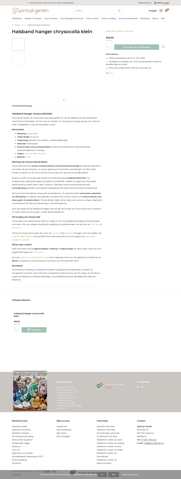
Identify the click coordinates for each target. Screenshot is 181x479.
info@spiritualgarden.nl (154, 443)
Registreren (62, 426)
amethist (69, 233)
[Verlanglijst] (161, 10)
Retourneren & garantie (22, 440)
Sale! (163, 18)
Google (166, 3)
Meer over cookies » (130, 474)
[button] (64, 100)
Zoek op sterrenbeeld (128, 18)
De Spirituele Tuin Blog (107, 436)
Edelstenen (17, 18)
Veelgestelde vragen (21, 443)
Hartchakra (41, 153)
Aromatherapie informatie (108, 433)
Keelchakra (29, 153)
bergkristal (28, 236)
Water (28, 157)
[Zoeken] (98, 11)
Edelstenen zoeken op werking (110, 443)
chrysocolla (38, 252)
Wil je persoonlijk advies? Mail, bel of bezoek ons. (128, 68)
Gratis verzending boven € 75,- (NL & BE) (125, 58)
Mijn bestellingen (64, 430)
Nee (113, 474)
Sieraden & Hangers (33, 18)
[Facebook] (138, 387)
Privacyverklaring (19, 460)
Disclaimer (16, 463)
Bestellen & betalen (20, 433)
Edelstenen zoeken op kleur (109, 446)
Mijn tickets (62, 433)
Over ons (16, 450)
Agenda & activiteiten (21, 430)
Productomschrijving (22, 106)
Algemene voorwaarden (22, 453)
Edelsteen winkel (19, 426)
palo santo (16, 228)
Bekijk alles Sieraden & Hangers (119, 31)
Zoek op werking (108, 18)
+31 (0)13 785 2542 (148, 440)
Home (24, 25)
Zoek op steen (92, 18)
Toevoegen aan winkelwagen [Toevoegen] (136, 47)
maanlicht (16, 236)
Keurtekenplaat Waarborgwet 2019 (27, 456)
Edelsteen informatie (106, 430)
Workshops (145, 18)
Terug (15, 25)
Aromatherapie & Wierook (72, 18)
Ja (102, 474)
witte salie (95, 224)
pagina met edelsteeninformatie (34, 257)
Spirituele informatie (106, 426)
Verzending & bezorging (22, 436)
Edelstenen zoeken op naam (109, 440)
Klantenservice (144, 3)
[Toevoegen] (34, 330)
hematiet (56, 233)
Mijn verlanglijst (63, 436)
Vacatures (16, 446)
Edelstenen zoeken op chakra (110, 450)
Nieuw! (155, 18)
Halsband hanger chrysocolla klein (29, 314)
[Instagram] (143, 387)
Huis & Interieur (51, 18)
